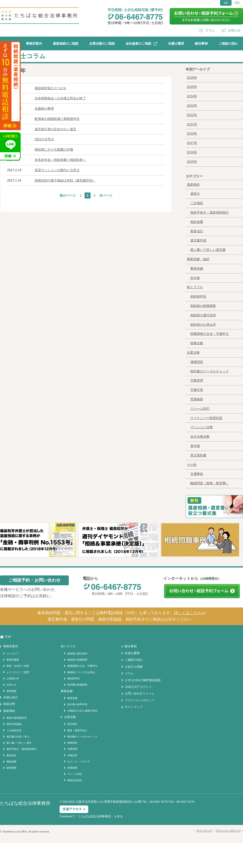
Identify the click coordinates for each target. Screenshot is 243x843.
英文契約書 (198, 455)
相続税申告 (198, 296)
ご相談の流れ (228, 43)
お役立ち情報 (134, 666)
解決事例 (201, 43)
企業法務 (193, 352)
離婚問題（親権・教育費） (209, 483)
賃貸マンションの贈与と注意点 (57, 170)
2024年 (192, 96)
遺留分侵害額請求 (16, 717)
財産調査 (11, 767)
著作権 (195, 446)
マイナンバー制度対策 (206, 418)
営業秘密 (196, 399)
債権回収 (196, 362)
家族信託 (196, 231)
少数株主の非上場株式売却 (82, 710)
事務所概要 (12, 659)
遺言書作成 (198, 240)
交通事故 (196, 474)
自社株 (195, 278)
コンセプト (12, 653)
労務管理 (196, 380)
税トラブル (195, 287)
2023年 (192, 105)
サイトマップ (134, 707)
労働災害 (196, 390)
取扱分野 (9, 704)
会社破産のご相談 (138, 43)
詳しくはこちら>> (190, 613)
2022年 (192, 115)
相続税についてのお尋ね (81, 672)
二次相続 (196, 203)
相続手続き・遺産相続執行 (209, 212)
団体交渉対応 (74, 780)
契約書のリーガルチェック (209, 371)
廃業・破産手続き (77, 730)
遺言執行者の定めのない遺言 (55, 129)
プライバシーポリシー (140, 700)
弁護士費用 (176, 43)
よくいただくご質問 (17, 672)
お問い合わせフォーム (140, 693)
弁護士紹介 (10, 697)
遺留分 (195, 193)
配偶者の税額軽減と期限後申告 (57, 119)
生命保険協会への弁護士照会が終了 (60, 98)
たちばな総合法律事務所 (94, 816)
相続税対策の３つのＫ (51, 88)
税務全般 (196, 343)
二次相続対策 (14, 730)
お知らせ (234, 30)
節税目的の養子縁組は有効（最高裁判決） (65, 180)
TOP (8, 637)
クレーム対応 (200, 408)
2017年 (192, 143)
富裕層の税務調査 (77, 684)
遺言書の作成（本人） (19, 736)
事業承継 (196, 268)
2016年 (192, 152)
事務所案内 (34, 43)
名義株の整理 (44, 108)
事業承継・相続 (198, 259)
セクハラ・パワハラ (78, 761)
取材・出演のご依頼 (17, 665)
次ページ (105, 195)
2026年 (192, 77)
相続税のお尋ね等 (203, 324)
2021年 (192, 124)
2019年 (192, 133)
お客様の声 (12, 678)
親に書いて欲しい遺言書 (208, 250)
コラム (210, 30)
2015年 (192, 161)
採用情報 (11, 691)
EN (237, 3)
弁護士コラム (27, 56)
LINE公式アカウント (138, 686)
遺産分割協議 (14, 724)
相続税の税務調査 (203, 306)
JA (226, 3)
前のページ (68, 195)
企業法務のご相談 (102, 43)
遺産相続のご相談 (65, 43)
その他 (191, 464)
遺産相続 (193, 184)
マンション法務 (201, 427)
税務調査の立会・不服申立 (209, 334)
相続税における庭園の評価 (54, 149)
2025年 (192, 87)
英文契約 (72, 724)
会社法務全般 (200, 436)
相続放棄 (196, 222)
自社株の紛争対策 (77, 704)
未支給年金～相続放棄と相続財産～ (60, 160)
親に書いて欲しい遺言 (19, 742)
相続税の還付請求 (203, 315)
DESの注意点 (44, 139)
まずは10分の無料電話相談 (143, 680)
